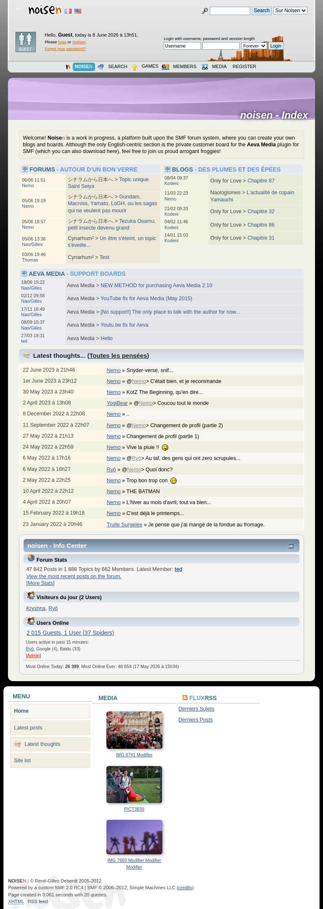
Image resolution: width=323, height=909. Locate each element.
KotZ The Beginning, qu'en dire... (169, 392)
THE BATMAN (148, 491)
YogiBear (117, 403)
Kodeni (171, 183)
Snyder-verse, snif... (154, 370)
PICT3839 (134, 808)
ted (24, 341)
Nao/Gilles (32, 244)
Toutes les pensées (118, 355)
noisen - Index (277, 115)
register (78, 42)
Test (104, 257)
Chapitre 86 (260, 225)
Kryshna (35, 608)
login (62, 42)
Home (21, 711)
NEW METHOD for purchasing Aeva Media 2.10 (156, 285)
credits (185, 887)
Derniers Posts (195, 720)
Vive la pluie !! (152, 447)
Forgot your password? (65, 48)
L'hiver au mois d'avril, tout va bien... (173, 502)
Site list (22, 761)
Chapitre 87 (260, 181)
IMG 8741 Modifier (134, 754)
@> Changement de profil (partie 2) (179, 425)
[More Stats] (40, 583)
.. (132, 414)
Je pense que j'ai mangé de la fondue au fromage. (210, 525)
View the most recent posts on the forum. (73, 576)
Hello (106, 338)
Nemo (28, 185)
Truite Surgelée (125, 525)
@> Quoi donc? (151, 470)
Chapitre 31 (260, 238)
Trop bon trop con (156, 481)
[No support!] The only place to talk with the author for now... (170, 312)
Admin (33, 655)
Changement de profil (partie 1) (167, 436)
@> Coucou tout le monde (175, 403)
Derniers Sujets (196, 709)
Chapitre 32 (260, 211)
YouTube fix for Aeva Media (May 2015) (146, 298)
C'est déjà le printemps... (160, 513)
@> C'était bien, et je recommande (178, 381)
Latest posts (28, 728)
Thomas (30, 259)
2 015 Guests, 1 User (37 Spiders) (70, 633)
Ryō (136, 458)
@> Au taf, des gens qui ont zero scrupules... (188, 458)
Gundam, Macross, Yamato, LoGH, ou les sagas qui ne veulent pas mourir (112, 203)
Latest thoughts (42, 744)
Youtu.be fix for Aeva (124, 325)
